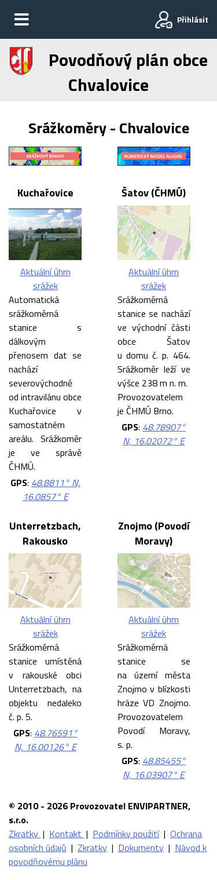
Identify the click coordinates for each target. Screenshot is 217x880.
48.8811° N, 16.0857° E (51, 489)
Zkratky (25, 834)
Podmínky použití (126, 834)
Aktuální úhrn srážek (45, 279)
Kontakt (66, 834)
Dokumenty (141, 848)
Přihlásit (192, 19)
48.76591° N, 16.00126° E (46, 740)
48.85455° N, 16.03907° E (154, 768)
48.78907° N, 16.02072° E (154, 434)
